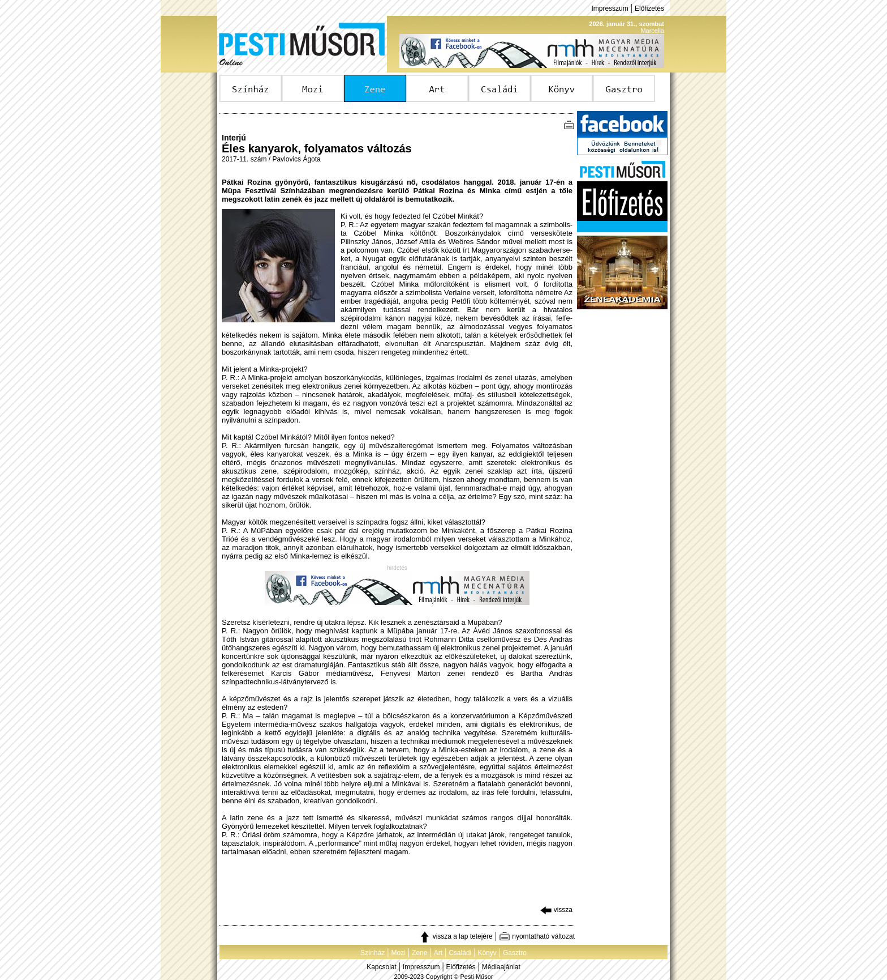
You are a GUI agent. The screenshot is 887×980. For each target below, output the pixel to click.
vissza (556, 910)
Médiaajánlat (501, 967)
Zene (419, 953)
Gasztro (515, 953)
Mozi (398, 953)
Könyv (486, 953)
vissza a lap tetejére (455, 936)
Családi (460, 953)
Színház (372, 953)
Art (438, 953)
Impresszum (609, 8)
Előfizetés (649, 8)
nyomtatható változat (537, 936)
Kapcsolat (382, 967)
